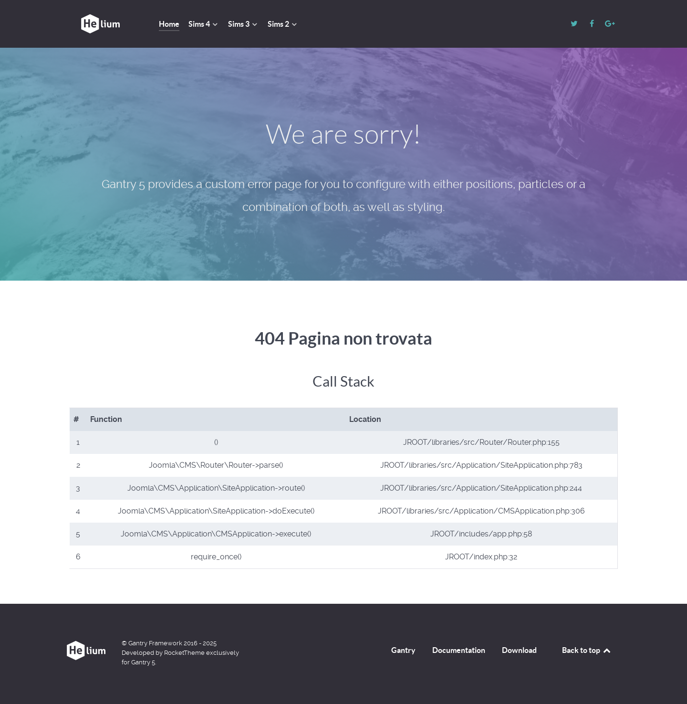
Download (519, 650)
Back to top (587, 650)
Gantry (403, 650)
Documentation (458, 650)
